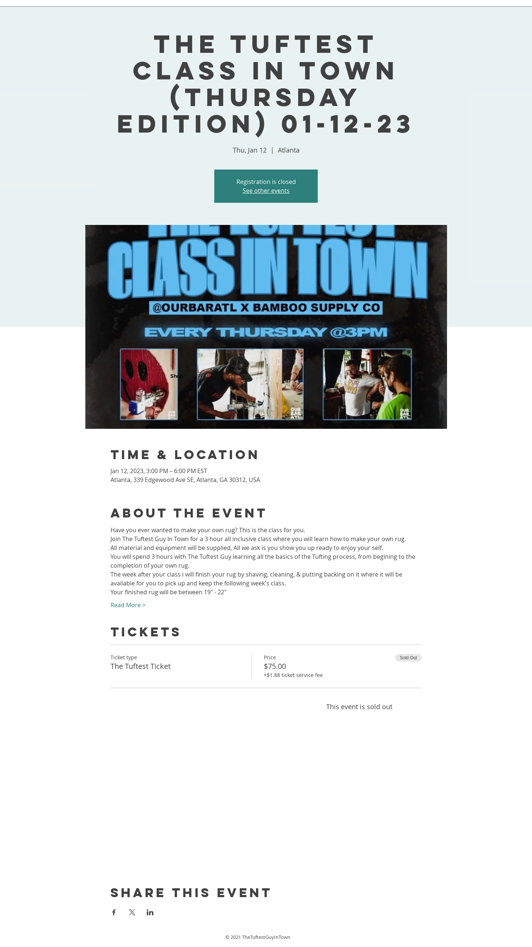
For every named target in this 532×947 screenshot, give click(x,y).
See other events (266, 191)
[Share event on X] (132, 912)
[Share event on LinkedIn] (150, 912)
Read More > (128, 605)
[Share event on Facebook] (113, 912)
